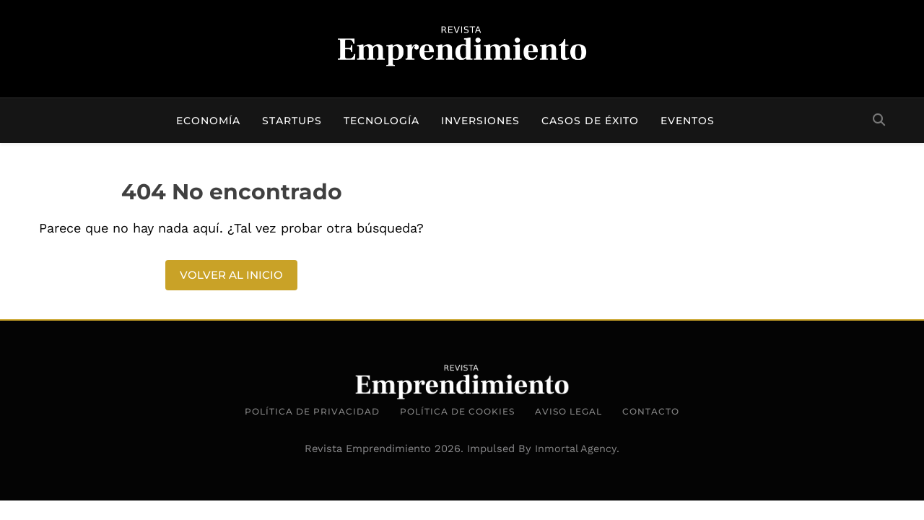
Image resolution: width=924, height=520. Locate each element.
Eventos (688, 120)
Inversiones (480, 120)
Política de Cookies (457, 411)
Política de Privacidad (312, 411)
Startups (292, 120)
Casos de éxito (590, 120)
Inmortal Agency (575, 448)
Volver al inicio (231, 275)
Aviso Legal (568, 411)
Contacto (650, 411)
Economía (208, 120)
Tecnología (381, 120)
